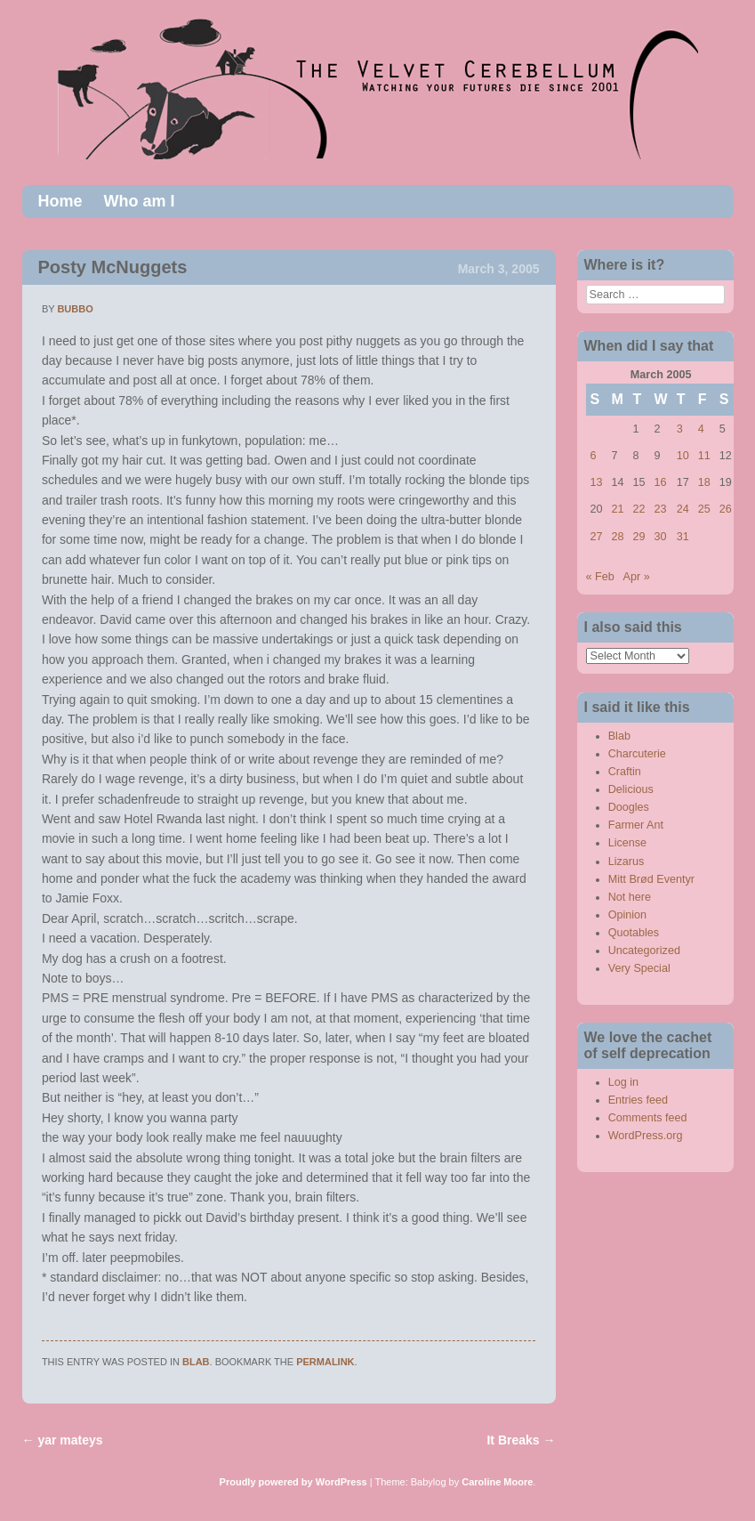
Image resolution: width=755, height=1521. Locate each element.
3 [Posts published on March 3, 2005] (680, 429)
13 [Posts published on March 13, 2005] (596, 482)
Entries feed (638, 1100)
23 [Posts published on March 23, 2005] (661, 509)
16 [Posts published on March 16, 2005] (661, 482)
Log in (623, 1082)
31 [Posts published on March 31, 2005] (683, 536)
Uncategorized (644, 950)
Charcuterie (637, 754)
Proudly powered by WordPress (293, 1482)
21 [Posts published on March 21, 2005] (618, 509)
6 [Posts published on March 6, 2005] (593, 455)
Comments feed (647, 1118)
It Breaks (520, 1440)
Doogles (628, 807)
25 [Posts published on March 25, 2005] (704, 509)
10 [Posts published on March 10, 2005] (683, 455)
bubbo (74, 308)
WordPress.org (645, 1135)
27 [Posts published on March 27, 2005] (596, 536)
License (627, 843)
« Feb (600, 576)
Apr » (636, 576)
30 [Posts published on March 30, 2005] (661, 536)
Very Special (639, 968)
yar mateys (62, 1440)
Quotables (633, 932)
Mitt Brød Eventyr (651, 879)
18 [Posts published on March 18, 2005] (704, 482)
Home (60, 201)
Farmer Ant (635, 825)
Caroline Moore (497, 1482)
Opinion (627, 915)
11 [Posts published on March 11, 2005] (704, 455)
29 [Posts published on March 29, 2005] (639, 536)
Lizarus (626, 861)
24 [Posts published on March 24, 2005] (683, 509)
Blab (196, 1361)
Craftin (624, 771)
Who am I (139, 201)
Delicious (631, 789)
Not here (629, 897)
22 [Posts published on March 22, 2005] (639, 509)
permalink (325, 1361)
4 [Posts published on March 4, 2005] (701, 429)
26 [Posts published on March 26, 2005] (725, 509)
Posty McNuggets (113, 267)
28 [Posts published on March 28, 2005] (618, 536)
